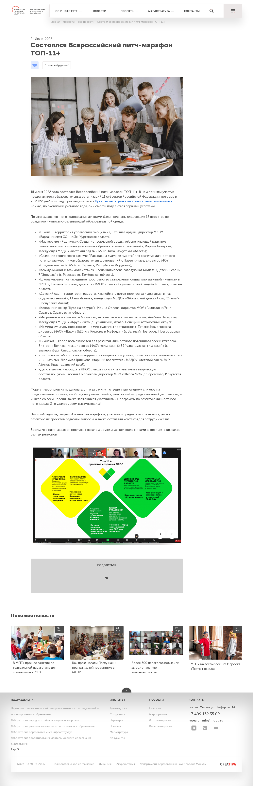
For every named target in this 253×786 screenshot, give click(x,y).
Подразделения (23, 699)
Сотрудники (117, 714)
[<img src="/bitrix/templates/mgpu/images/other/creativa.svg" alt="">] (223, 764)
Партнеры (116, 720)
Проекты (127, 11)
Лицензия (105, 764)
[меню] (233, 11)
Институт (117, 699)
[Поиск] (211, 11)
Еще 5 (15, 749)
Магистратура (159, 11)
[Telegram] (194, 728)
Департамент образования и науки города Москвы (173, 764)
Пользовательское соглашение (73, 764)
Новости (99, 11)
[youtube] (216, 728)
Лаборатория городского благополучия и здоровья (45, 720)
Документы (117, 737)
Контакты (192, 11)
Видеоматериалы (160, 726)
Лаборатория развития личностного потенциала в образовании (52, 726)
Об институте (66, 11)
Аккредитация (125, 764)
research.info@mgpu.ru (206, 720)
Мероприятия (158, 714)
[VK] (205, 728)
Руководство (118, 708)
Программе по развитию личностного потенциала (133, 201)
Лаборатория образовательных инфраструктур (41, 732)
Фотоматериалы (160, 720)
